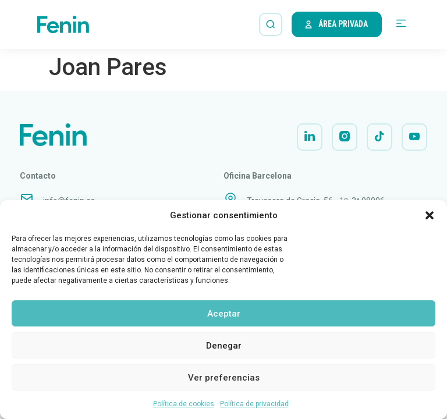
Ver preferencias (224, 377)
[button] (429, 215)
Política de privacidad (254, 404)
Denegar (224, 345)
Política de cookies (183, 404)
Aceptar (223, 313)
